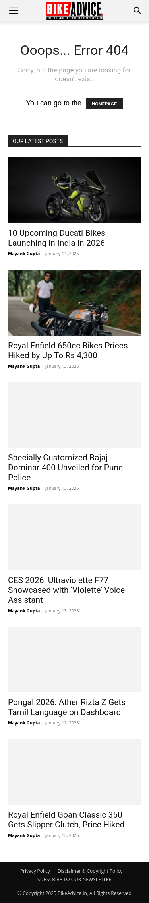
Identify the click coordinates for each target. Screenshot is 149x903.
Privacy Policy (35, 871)
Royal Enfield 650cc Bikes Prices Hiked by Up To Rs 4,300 (68, 350)
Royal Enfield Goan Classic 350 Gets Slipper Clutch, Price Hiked (66, 819)
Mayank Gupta (24, 253)
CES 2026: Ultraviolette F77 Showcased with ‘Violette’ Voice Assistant (66, 590)
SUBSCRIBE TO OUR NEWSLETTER (74, 879)
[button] (138, 10)
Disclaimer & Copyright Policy (90, 871)
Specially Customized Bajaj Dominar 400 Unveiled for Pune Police (65, 467)
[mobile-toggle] (13, 10)
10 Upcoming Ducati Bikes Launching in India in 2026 (56, 238)
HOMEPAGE (104, 103)
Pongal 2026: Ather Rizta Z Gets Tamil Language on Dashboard (67, 707)
